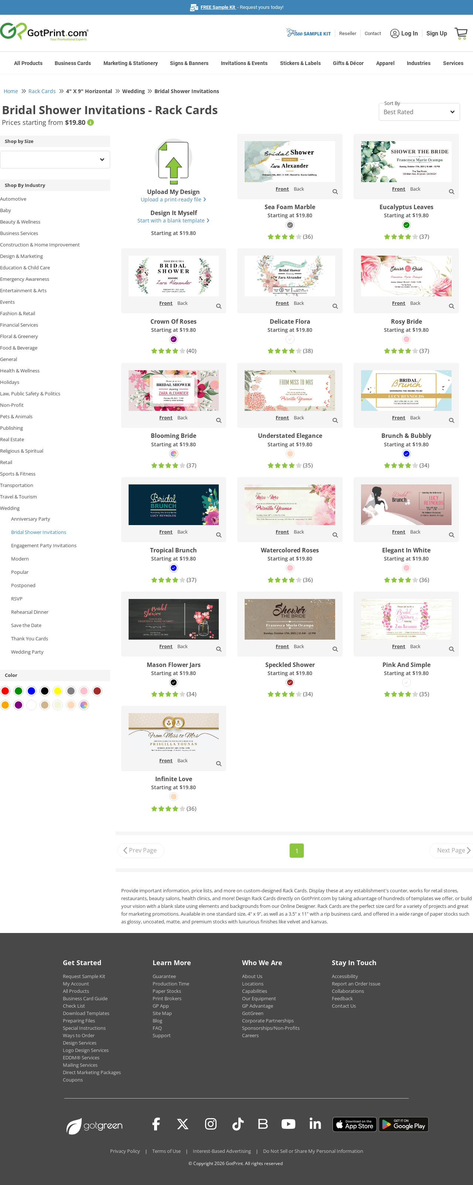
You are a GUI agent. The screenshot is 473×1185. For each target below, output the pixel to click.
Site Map (162, 1013)
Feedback (342, 998)
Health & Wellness (20, 370)
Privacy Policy (125, 1151)
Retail (6, 462)
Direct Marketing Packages (92, 1072)
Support (162, 1035)
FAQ (157, 1028)
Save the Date (26, 625)
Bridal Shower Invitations (38, 532)
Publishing (11, 428)
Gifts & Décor (348, 63)
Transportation (16, 485)
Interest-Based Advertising (222, 1151)
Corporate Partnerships (268, 1020)
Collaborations (348, 991)
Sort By (392, 103)
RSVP (17, 598)
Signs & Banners (189, 63)
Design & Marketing (21, 256)
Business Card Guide (85, 998)
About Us (252, 976)
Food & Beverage (18, 347)
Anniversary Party (30, 518)
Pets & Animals (16, 416)
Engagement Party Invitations (43, 545)
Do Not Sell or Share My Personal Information (313, 1151)
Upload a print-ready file (173, 199)
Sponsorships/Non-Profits (271, 1028)
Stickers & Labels (300, 63)
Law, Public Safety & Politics (30, 393)
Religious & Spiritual (21, 450)
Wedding (10, 508)
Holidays (9, 382)
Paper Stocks (167, 991)
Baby (5, 210)
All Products (28, 63)
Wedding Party (27, 651)
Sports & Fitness (17, 473)
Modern (20, 558)
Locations (252, 983)
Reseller (347, 33)
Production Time (171, 983)
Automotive (13, 198)
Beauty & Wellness (20, 221)
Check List (74, 1005)
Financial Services (19, 324)
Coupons (73, 1079)
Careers (250, 1035)
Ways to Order (79, 1035)
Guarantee (164, 976)
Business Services (19, 233)
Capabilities (254, 991)
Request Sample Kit (84, 976)
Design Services (79, 1042)
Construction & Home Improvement (40, 244)
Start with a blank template (173, 220)
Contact (373, 33)
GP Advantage (257, 1005)
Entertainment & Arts (23, 290)
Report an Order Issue (356, 983)
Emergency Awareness (24, 279)
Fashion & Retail (17, 313)
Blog (157, 1020)
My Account (76, 983)
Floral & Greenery (19, 336)
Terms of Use (166, 1151)
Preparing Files (79, 1020)
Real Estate (12, 439)
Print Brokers (167, 998)
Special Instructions (84, 1028)
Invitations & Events (244, 63)
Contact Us (344, 1005)
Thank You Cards (29, 638)
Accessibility (345, 976)
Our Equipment (259, 998)
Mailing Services (80, 1065)
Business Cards (73, 63)
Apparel (385, 63)
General (8, 359)
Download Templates (86, 1013)
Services (453, 63)
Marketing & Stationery (130, 63)
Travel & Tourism (18, 496)
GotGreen (252, 1013)
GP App (161, 1005)
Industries (419, 63)
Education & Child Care (25, 267)
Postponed (23, 585)
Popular (19, 572)
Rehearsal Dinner (29, 612)
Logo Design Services (86, 1050)
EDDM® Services (81, 1057)
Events (7, 302)
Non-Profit (12, 405)
